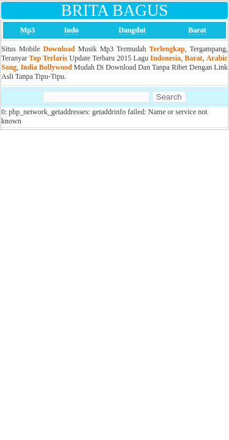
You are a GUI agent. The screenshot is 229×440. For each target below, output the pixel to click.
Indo (71, 30)
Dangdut (132, 30)
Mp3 (27, 30)
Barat (197, 30)
